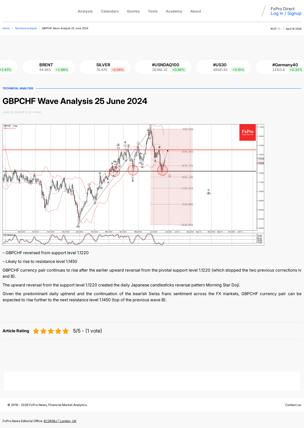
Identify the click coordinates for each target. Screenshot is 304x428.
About (195, 11)
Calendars (110, 11)
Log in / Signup (286, 13)
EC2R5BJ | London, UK (60, 421)
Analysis (85, 11)
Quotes (133, 11)
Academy (174, 11)
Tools (153, 11)
